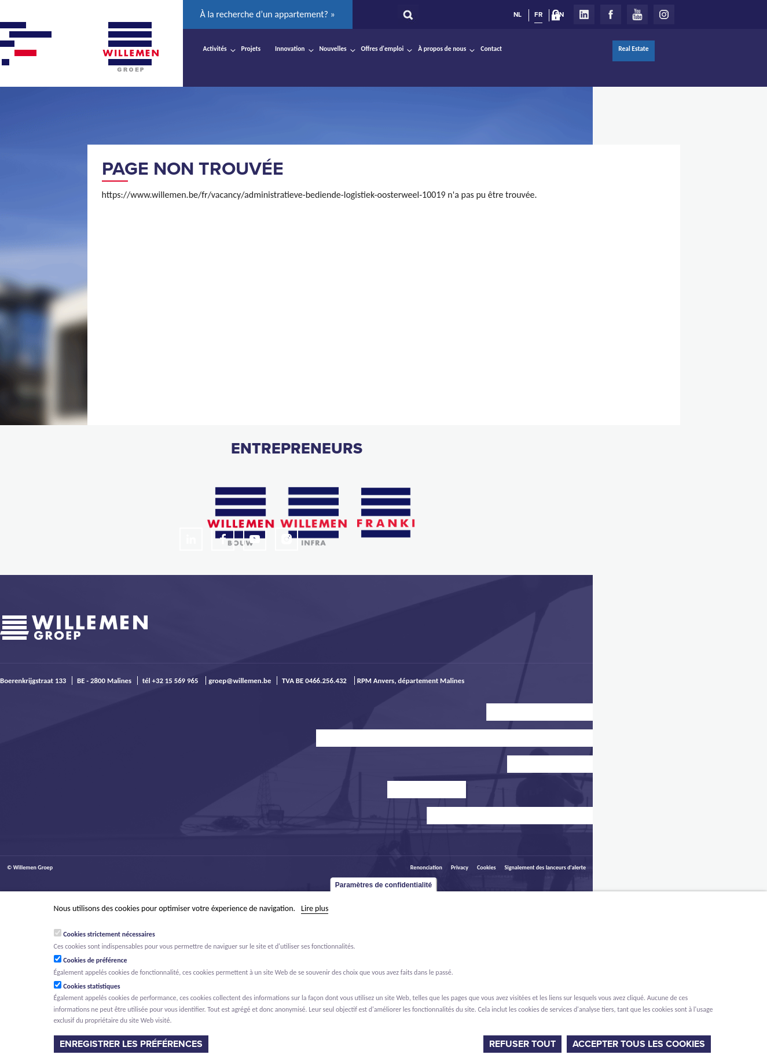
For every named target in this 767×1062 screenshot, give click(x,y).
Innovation (290, 49)
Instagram (664, 14)
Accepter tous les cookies (639, 1044)
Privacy (459, 867)
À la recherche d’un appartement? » (267, 14)
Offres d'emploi (382, 49)
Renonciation (426, 867)
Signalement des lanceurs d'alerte (545, 867)
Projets (250, 49)
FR (538, 14)
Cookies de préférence (95, 960)
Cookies (486, 867)
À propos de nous (442, 49)
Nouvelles (333, 49)
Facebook (610, 14)
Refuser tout (522, 1044)
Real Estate (633, 49)
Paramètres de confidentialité (383, 885)
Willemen (130, 47)
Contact (491, 49)
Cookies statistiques (91, 986)
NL (517, 14)
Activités (215, 49)
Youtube (637, 14)
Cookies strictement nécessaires (109, 934)
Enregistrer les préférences (131, 1044)
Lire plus (314, 908)
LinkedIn (584, 14)
